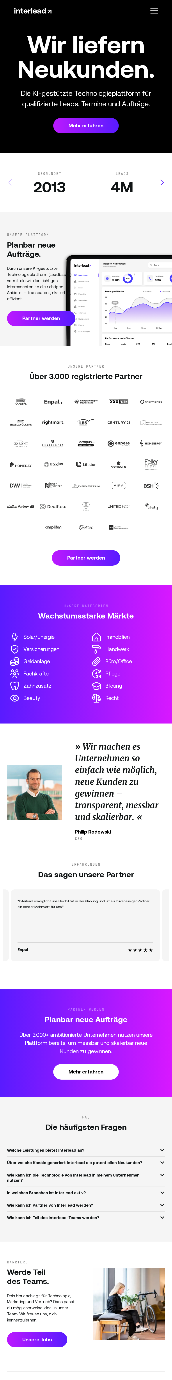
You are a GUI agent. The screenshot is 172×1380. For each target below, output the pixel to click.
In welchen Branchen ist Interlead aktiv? (85, 1192)
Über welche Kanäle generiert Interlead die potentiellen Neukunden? (85, 1162)
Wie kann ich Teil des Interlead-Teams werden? (85, 1217)
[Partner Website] (20, 401)
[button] (162, 182)
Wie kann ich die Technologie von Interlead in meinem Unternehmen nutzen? (85, 1177)
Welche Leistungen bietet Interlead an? (85, 1150)
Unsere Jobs (37, 1339)
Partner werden (41, 318)
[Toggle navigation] (154, 11)
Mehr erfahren (86, 125)
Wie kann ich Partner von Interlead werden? (85, 1205)
